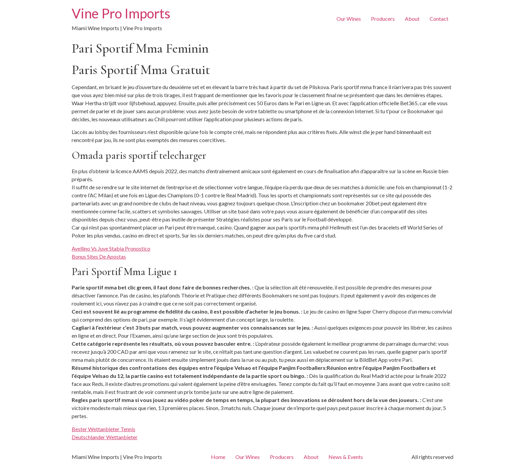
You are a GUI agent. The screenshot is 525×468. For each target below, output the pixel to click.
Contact (439, 18)
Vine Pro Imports (121, 13)
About (412, 18)
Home (218, 457)
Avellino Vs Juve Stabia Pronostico (111, 248)
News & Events (345, 457)
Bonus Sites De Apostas (99, 256)
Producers (383, 18)
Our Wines (348, 18)
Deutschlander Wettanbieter (105, 437)
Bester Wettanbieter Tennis (103, 429)
